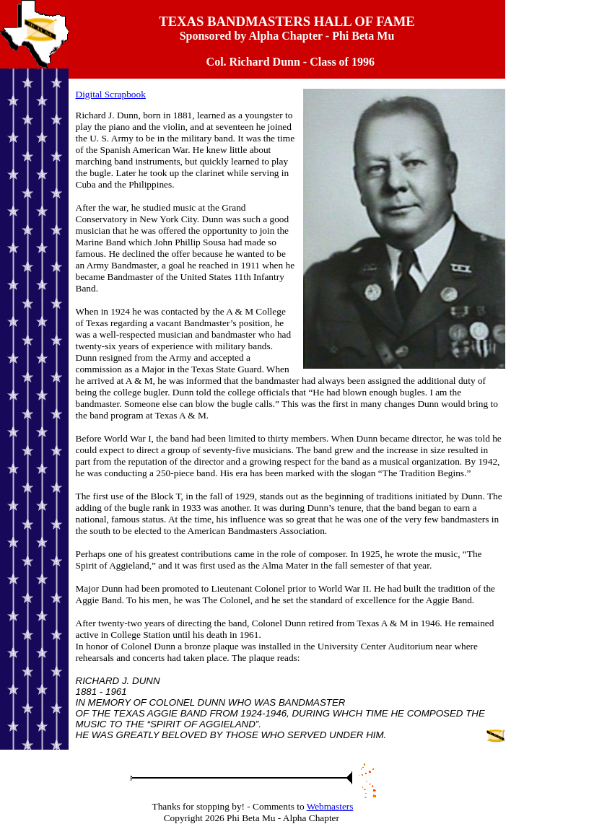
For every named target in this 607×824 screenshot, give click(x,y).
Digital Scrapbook (111, 94)
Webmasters (330, 806)
